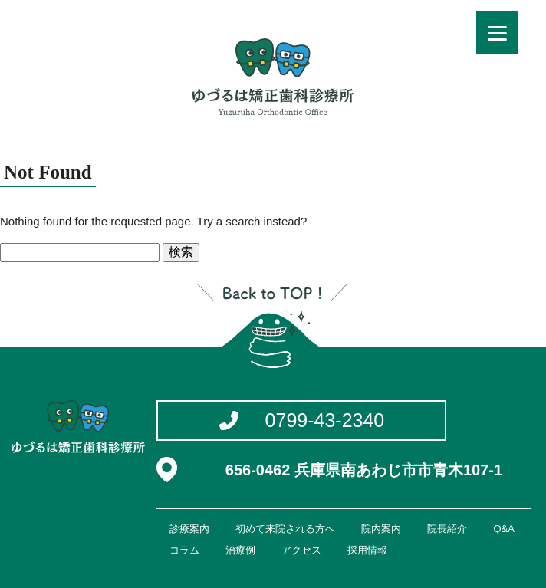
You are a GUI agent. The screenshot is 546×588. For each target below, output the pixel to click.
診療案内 (189, 528)
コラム (184, 550)
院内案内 (381, 528)
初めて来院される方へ (285, 528)
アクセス (301, 550)
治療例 (240, 550)
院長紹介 (447, 528)
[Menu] (497, 32)
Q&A (503, 528)
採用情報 (367, 550)
